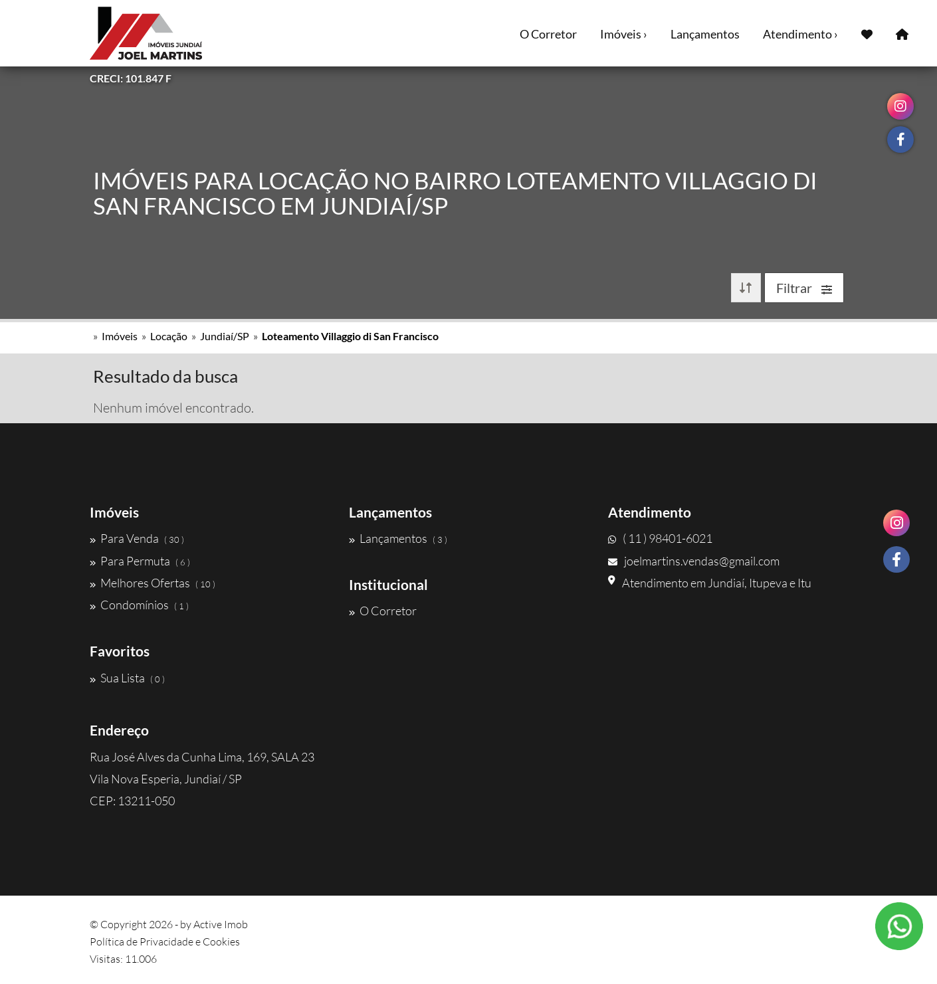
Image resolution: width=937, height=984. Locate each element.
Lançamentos (705, 34)
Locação (168, 336)
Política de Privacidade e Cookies (165, 941)
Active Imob (220, 924)
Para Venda (137, 538)
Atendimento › (800, 34)
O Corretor (548, 34)
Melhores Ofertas (152, 582)
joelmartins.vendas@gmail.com (694, 560)
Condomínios (139, 604)
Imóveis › (623, 34)
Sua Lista (127, 677)
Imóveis (120, 336)
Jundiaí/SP (224, 336)
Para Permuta (140, 560)
